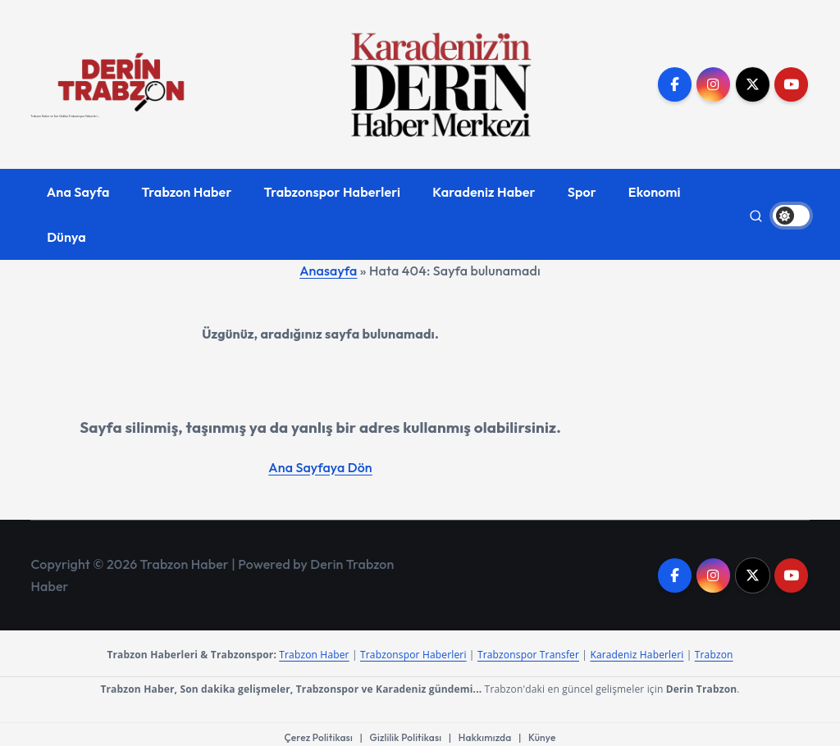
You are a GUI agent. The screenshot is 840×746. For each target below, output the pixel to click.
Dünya (66, 237)
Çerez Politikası (319, 737)
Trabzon (714, 655)
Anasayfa (328, 270)
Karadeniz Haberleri (636, 655)
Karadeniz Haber (484, 192)
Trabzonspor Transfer (528, 655)
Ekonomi (654, 192)
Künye (541, 737)
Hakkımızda (485, 737)
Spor (582, 192)
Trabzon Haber (187, 192)
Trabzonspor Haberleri (332, 192)
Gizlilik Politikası (406, 737)
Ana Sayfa (78, 192)
